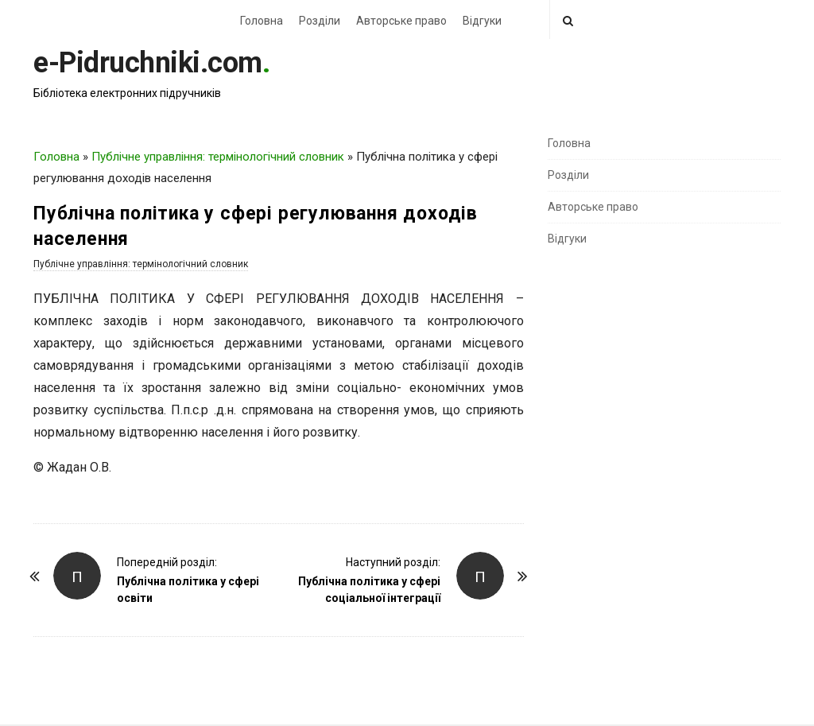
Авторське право (401, 20)
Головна (261, 20)
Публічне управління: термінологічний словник (217, 156)
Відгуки (482, 20)
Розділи (319, 20)
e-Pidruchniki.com (147, 63)
